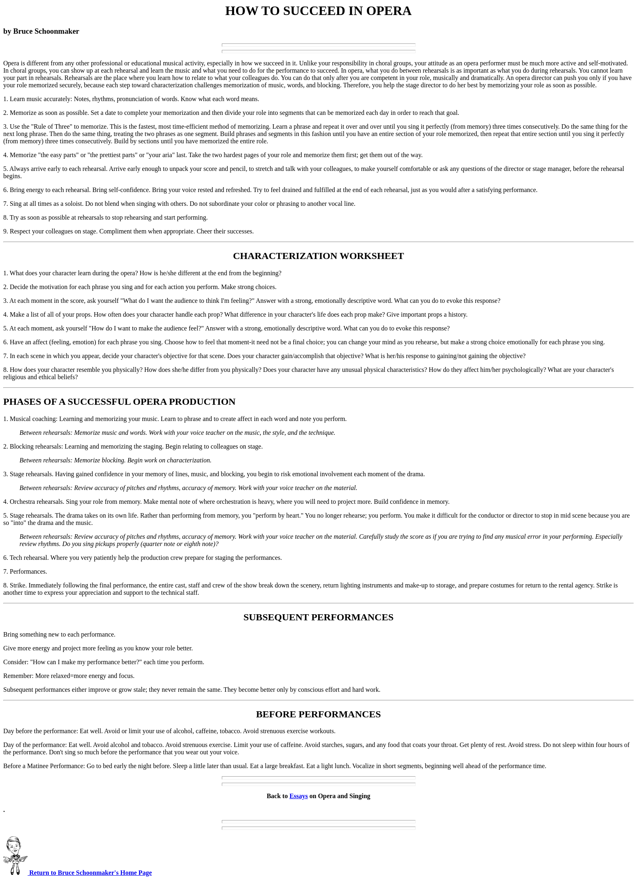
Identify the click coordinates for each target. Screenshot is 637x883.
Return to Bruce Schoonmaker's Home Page (77, 872)
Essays (298, 795)
